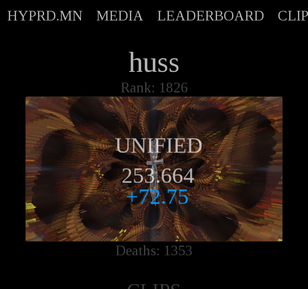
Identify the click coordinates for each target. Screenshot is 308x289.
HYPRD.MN (45, 16)
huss (154, 62)
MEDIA (120, 16)
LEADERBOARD (210, 16)
